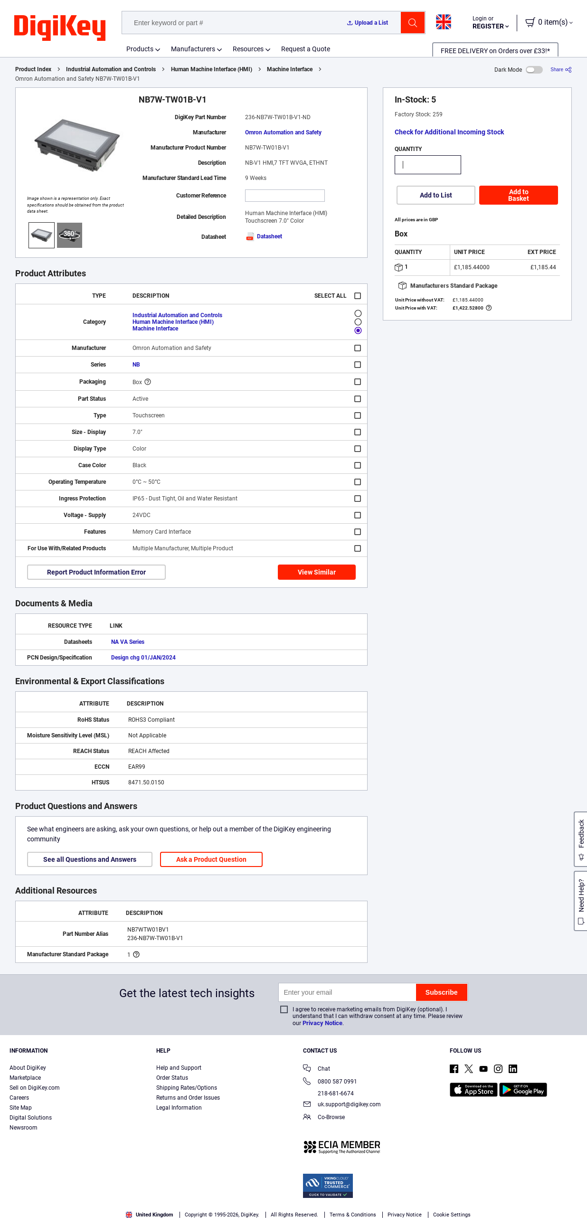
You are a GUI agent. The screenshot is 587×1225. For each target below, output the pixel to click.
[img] (59, 28)
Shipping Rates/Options (186, 1087)
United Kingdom (149, 1215)
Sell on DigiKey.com (34, 1087)
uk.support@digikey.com (342, 1105)
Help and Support (178, 1068)
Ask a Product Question (211, 859)
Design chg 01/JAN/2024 (143, 657)
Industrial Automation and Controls (111, 69)
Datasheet (263, 236)
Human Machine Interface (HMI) (211, 69)
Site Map (20, 1107)
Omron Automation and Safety (283, 132)
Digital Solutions (30, 1117)
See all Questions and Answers (89, 859)
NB (136, 364)
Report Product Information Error (96, 572)
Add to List (436, 195)
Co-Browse (324, 1117)
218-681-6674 (328, 1093)
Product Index (33, 69)
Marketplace (25, 1077)
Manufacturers (193, 49)
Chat (316, 1069)
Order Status (172, 1077)
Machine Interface (289, 69)
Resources (248, 49)
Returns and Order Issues (188, 1097)
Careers (19, 1097)
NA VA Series (127, 642)
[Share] (561, 70)
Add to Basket (518, 195)
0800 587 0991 (330, 1082)
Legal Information (179, 1107)
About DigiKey (27, 1068)
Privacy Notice (322, 1023)
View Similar (317, 572)
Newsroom (23, 1127)
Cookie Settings (452, 1215)
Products (139, 49)
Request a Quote (305, 49)
